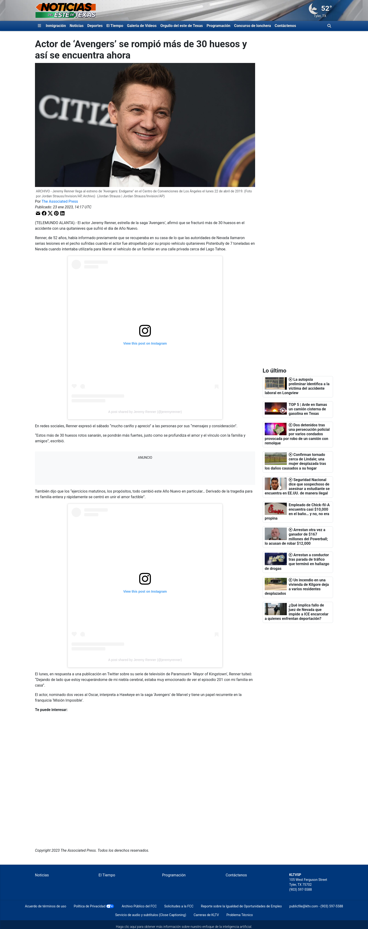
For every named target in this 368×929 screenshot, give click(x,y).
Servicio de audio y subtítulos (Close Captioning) (150, 915)
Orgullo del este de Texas (181, 25)
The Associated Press (60, 201)
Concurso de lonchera (252, 25)
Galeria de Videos (142, 25)
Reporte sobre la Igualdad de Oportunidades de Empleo (241, 906)
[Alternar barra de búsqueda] (329, 26)
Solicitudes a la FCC (178, 906)
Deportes (95, 25)
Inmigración (56, 25)
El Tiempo (115, 25)
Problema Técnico (239, 915)
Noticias (77, 25)
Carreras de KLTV (206, 915)
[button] (38, 213)
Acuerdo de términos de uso (45, 906)
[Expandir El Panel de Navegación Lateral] (39, 26)
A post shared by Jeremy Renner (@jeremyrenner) (145, 412)
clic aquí (130, 927)
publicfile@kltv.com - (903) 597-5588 (316, 906)
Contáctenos (285, 25)
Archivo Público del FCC (139, 906)
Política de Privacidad (89, 906)
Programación (218, 25)
